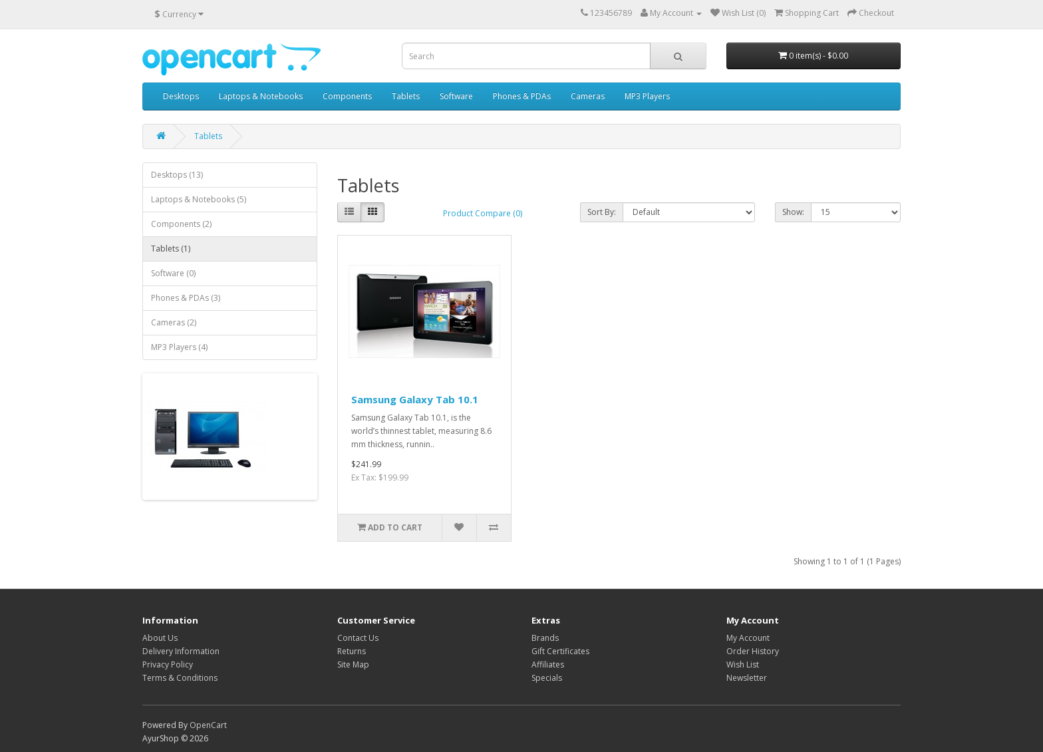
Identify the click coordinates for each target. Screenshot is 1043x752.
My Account (748, 638)
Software (456, 96)
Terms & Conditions (180, 677)
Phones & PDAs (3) (185, 297)
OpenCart (208, 725)
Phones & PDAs (522, 96)
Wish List (742, 664)
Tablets (406, 96)
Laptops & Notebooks (261, 96)
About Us (160, 638)
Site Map (353, 664)
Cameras (588, 96)
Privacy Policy (167, 664)
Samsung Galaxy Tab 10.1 (414, 399)
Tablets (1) (170, 248)
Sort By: (601, 212)
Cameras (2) (173, 322)
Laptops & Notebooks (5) (198, 199)
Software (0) (173, 273)
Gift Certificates (560, 651)
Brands (545, 638)
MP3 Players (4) (179, 347)
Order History (752, 651)
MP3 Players (647, 96)
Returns (351, 651)
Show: (793, 212)
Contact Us (357, 638)
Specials (546, 677)
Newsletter (746, 677)
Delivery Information (181, 651)
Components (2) (181, 224)
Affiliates (547, 664)
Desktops (181, 96)
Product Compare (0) (482, 213)
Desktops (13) (177, 174)
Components (347, 96)
